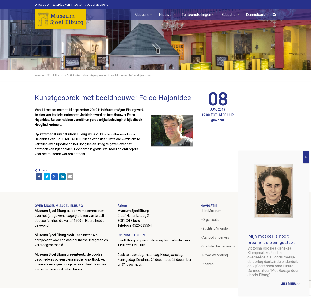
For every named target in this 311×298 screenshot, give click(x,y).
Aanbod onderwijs (215, 237)
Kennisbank (257, 14)
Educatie (230, 14)
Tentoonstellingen (198, 14)
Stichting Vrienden (215, 228)
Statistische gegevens (218, 246)
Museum (143, 14)
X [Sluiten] (306, 157)
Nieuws (167, 14)
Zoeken (207, 264)
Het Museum (211, 211)
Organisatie (210, 220)
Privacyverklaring (214, 255)
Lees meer (290, 283)
